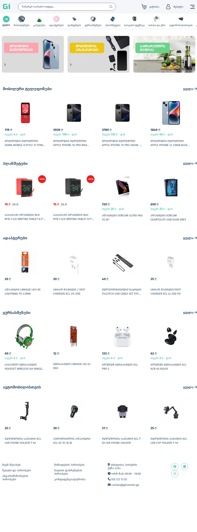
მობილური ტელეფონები (27, 88)
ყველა (190, 89)
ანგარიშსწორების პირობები (15, 510)
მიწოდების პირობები (69, 497)
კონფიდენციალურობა (70, 512)
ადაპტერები (15, 251)
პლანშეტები (15, 170)
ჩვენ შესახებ (11, 497)
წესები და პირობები (16, 503)
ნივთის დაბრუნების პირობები (68, 505)
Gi (6, 6)
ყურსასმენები (16, 332)
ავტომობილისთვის (22, 413)
